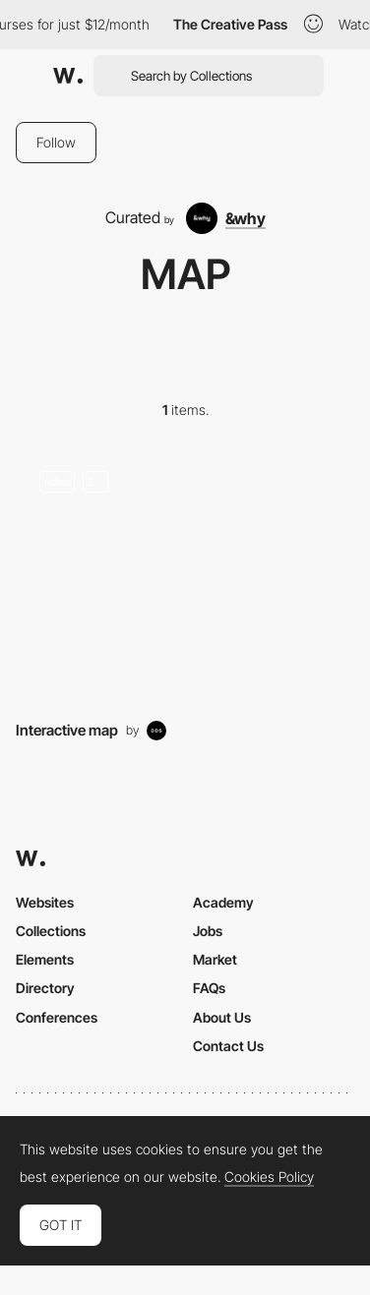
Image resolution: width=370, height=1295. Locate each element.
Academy (223, 902)
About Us (222, 1017)
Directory (45, 987)
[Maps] (185, 574)
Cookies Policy (269, 1177)
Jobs (207, 930)
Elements (45, 959)
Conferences (56, 1017)
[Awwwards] (68, 76)
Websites (45, 902)
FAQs (209, 987)
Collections (51, 930)
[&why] (226, 218)
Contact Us (228, 1045)
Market (215, 959)
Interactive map (67, 730)
